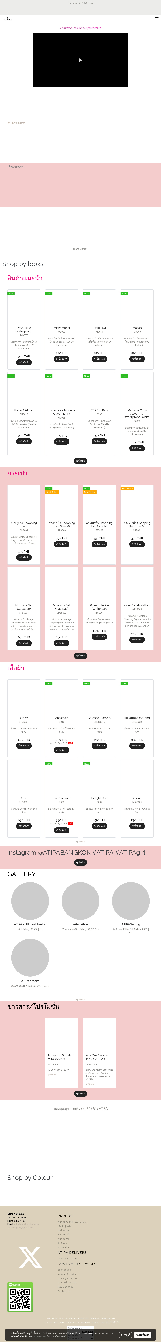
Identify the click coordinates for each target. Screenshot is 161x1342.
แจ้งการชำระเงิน (67, 1274)
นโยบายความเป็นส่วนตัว (39, 1336)
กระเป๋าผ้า (63, 1247)
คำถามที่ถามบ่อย (67, 1283)
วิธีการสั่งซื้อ (64, 1270)
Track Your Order (68, 1259)
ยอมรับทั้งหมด (142, 1335)
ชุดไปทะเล (64, 1230)
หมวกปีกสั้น (64, 1234)
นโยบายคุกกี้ (60, 1336)
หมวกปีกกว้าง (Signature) (73, 1222)
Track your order (68, 1278)
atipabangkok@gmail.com (20, 1227)
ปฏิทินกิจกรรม (66, 1287)
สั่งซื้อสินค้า (23, 362)
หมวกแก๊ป (63, 1239)
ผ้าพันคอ (62, 1243)
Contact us (64, 1291)
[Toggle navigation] (156, 19)
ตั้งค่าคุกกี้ (125, 1335)
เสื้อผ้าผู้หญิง (64, 1226)
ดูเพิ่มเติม (80, 461)
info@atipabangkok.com (26, 1224)
